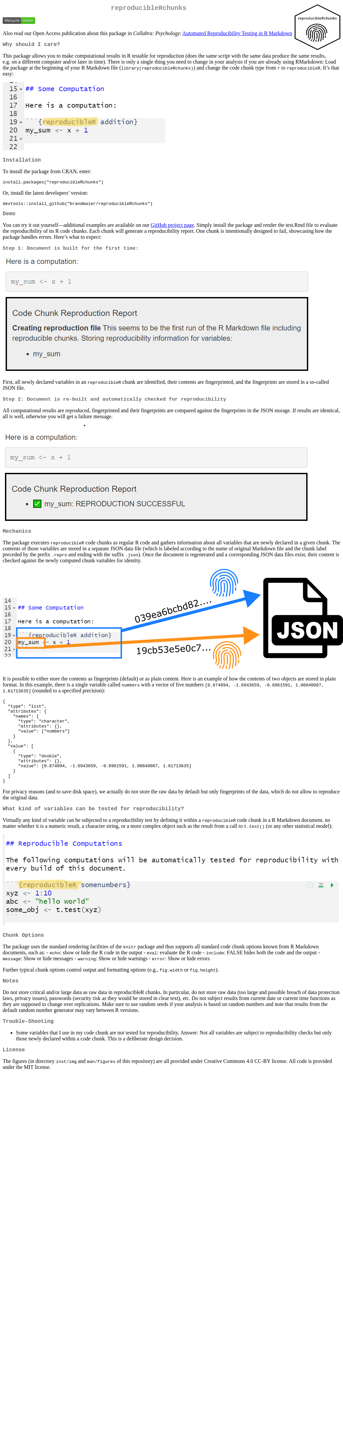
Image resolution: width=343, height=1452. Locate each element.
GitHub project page (172, 232)
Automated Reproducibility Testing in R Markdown (237, 34)
